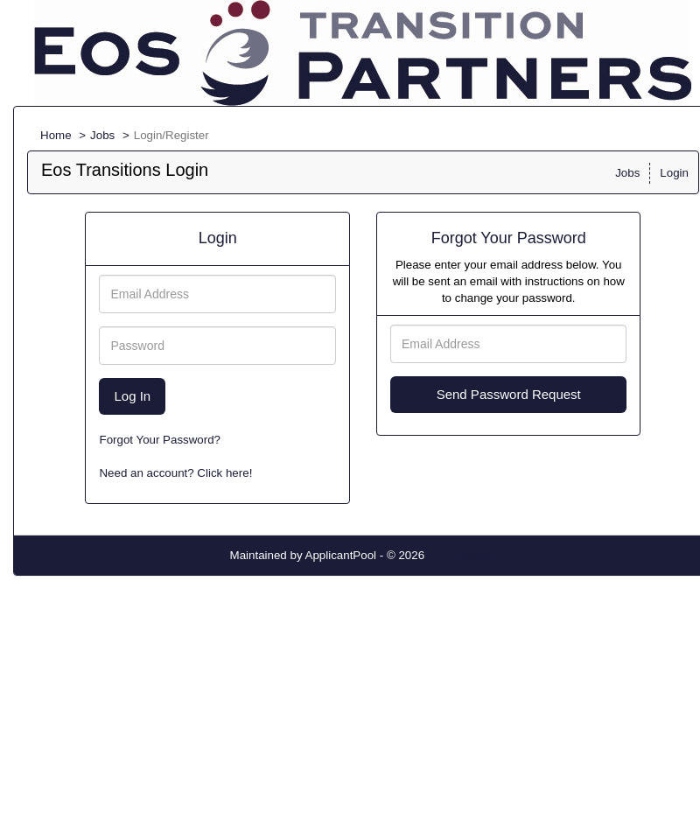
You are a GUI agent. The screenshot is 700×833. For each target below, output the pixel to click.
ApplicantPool (341, 555)
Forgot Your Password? (159, 439)
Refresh (476, 555)
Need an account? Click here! (175, 473)
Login (674, 172)
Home (56, 135)
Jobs (102, 135)
